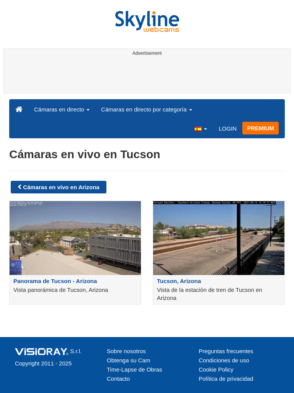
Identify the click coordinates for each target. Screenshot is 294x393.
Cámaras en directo (62, 109)
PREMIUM (260, 128)
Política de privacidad (226, 378)
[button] (200, 128)
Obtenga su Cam (128, 360)
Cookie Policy (216, 369)
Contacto (118, 378)
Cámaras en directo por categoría (146, 109)
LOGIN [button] (228, 128)
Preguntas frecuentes (226, 351)
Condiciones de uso (224, 360)
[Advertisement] (145, 76)
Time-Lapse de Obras (134, 369)
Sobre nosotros (126, 351)
